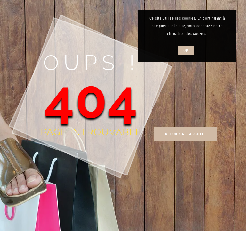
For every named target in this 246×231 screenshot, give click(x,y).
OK (186, 50)
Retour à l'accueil (185, 134)
